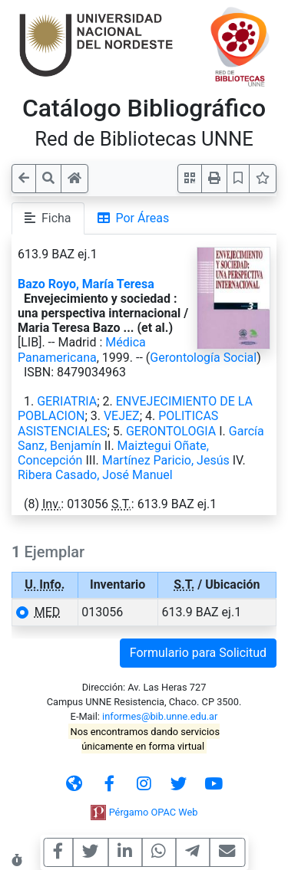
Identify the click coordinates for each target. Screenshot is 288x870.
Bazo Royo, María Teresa (86, 284)
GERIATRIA (67, 401)
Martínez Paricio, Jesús (166, 460)
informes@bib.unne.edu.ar (159, 716)
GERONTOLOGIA (171, 431)
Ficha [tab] (48, 218)
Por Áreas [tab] (134, 218)
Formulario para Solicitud (198, 652)
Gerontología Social (203, 357)
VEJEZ (122, 416)
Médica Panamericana (82, 349)
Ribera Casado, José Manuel (95, 475)
